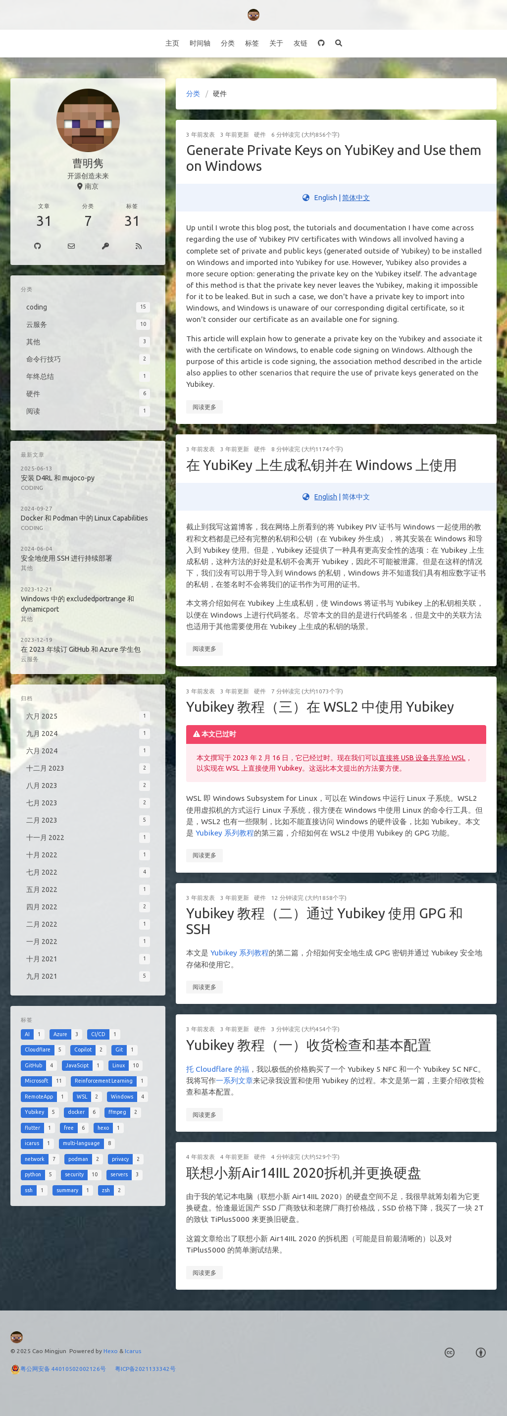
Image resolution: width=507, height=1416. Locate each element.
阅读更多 (204, 407)
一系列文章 (234, 1080)
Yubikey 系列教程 (225, 833)
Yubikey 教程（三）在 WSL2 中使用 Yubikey (320, 706)
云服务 (30, 659)
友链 (300, 43)
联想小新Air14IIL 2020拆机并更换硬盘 (303, 1172)
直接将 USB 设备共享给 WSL (422, 758)
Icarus (133, 1351)
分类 (228, 43)
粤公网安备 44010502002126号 (67, 1368)
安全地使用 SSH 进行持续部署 (66, 558)
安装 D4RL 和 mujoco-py (58, 478)
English (325, 497)
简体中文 (356, 198)
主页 (172, 43)
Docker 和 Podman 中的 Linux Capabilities (84, 518)
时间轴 (200, 43)
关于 (276, 43)
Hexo (110, 1351)
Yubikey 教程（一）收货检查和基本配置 (308, 1044)
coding (32, 487)
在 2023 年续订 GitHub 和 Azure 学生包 (81, 649)
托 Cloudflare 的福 (217, 1069)
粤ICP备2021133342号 (145, 1368)
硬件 (260, 134)
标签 (252, 43)
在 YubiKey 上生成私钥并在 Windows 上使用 (321, 464)
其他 (27, 568)
